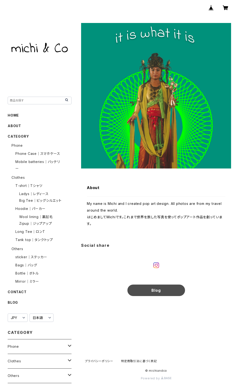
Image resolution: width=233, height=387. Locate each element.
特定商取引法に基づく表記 (139, 361)
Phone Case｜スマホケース (37, 153)
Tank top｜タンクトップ (34, 240)
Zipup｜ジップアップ (35, 223)
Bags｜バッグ (26, 265)
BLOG (13, 302)
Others (17, 249)
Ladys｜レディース (34, 194)
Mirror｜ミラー (27, 281)
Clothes (18, 177)
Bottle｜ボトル (27, 273)
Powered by (156, 378)
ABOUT (14, 126)
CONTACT (17, 292)
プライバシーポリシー (99, 361)
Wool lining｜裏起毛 (36, 217)
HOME (13, 115)
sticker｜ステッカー (31, 257)
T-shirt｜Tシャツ (28, 186)
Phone (17, 145)
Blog (156, 290)
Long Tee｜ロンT (30, 232)
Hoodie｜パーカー (30, 209)
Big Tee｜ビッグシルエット (40, 200)
